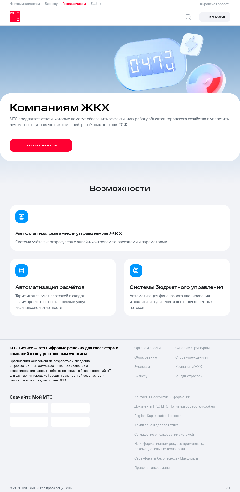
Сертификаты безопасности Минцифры (164, 456)
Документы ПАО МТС (150, 406)
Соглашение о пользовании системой (163, 433)
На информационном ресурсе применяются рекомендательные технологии (167, 445)
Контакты (141, 397)
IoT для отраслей (183, 375)
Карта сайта (157, 415)
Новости (175, 415)
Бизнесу (51, 3)
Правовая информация (151, 465)
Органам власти (146, 348)
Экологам (141, 366)
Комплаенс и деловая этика (155, 424)
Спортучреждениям (186, 357)
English (139, 415)
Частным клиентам (25, 3)
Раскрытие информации (170, 397)
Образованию (145, 357)
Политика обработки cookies (191, 406)
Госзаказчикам (74, 3)
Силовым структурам (187, 348)
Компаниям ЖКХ (183, 366)
